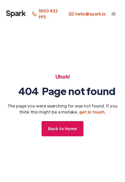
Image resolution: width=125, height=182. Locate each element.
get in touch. (92, 112)
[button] (113, 14)
